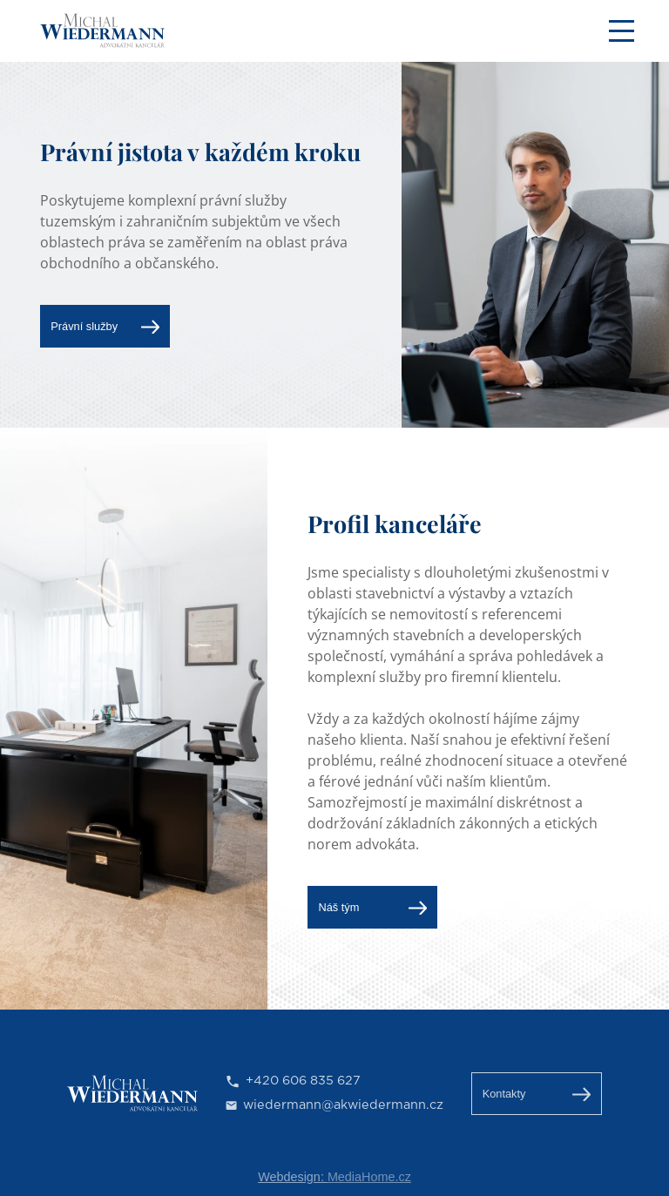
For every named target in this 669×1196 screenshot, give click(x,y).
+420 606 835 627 (303, 1080)
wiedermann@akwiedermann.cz (343, 1105)
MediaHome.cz (369, 1177)
